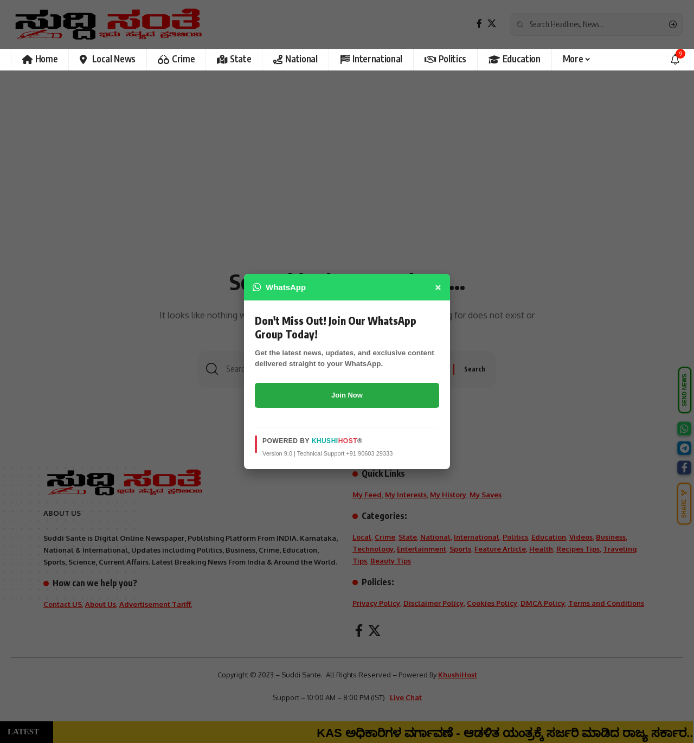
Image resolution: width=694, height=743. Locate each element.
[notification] (675, 60)
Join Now (347, 395)
